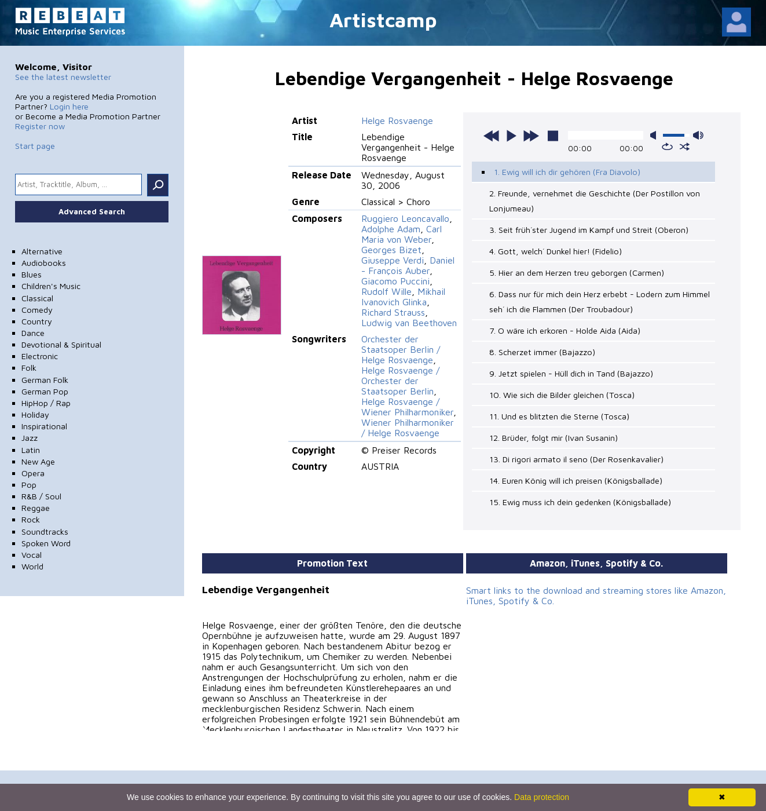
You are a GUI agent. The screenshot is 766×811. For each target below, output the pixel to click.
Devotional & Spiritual (61, 344)
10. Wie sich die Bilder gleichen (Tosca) (562, 395)
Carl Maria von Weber (401, 234)
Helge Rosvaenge (397, 120)
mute (655, 135)
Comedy (37, 310)
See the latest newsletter (63, 77)
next (531, 135)
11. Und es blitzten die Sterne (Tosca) (559, 416)
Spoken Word (46, 543)
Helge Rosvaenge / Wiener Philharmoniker (407, 406)
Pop (28, 484)
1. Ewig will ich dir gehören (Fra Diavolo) (567, 172)
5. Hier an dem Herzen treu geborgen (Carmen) (576, 272)
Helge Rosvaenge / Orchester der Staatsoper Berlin (400, 380)
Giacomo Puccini (395, 281)
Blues (31, 274)
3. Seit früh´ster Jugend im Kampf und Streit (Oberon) (588, 230)
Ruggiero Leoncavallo (405, 218)
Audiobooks (43, 263)
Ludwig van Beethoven (409, 322)
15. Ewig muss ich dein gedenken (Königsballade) (580, 502)
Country (36, 321)
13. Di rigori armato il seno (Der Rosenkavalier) (576, 459)
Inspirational (44, 426)
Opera (33, 473)
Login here (69, 106)
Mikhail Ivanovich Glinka (403, 296)
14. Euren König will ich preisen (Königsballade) (575, 480)
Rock (30, 519)
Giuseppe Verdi (392, 260)
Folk (28, 367)
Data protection (541, 797)
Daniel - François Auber (408, 265)
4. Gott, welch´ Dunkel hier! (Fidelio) (555, 251)
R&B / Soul (41, 496)
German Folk (44, 380)
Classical (37, 298)
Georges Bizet (391, 249)
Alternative (42, 251)
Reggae (35, 508)
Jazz (29, 438)
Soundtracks (44, 531)
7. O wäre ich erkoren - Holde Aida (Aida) (564, 330)
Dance (33, 333)
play (511, 135)
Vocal (31, 555)
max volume (698, 135)
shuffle (684, 146)
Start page (35, 146)
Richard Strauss (393, 312)
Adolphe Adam (390, 229)
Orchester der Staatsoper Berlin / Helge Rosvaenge (400, 349)
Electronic (39, 356)
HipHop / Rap (46, 403)
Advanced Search (91, 211)
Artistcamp (383, 19)
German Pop (44, 391)
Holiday (35, 414)
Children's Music (50, 286)
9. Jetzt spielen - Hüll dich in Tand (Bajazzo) (571, 373)
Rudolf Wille (386, 291)
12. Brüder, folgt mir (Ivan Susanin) (553, 438)
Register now (40, 126)
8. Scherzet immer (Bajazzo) (542, 352)
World (32, 566)
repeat (667, 146)
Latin (30, 450)
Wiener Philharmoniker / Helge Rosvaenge (407, 427)
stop (553, 135)
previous (491, 135)
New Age (38, 461)
